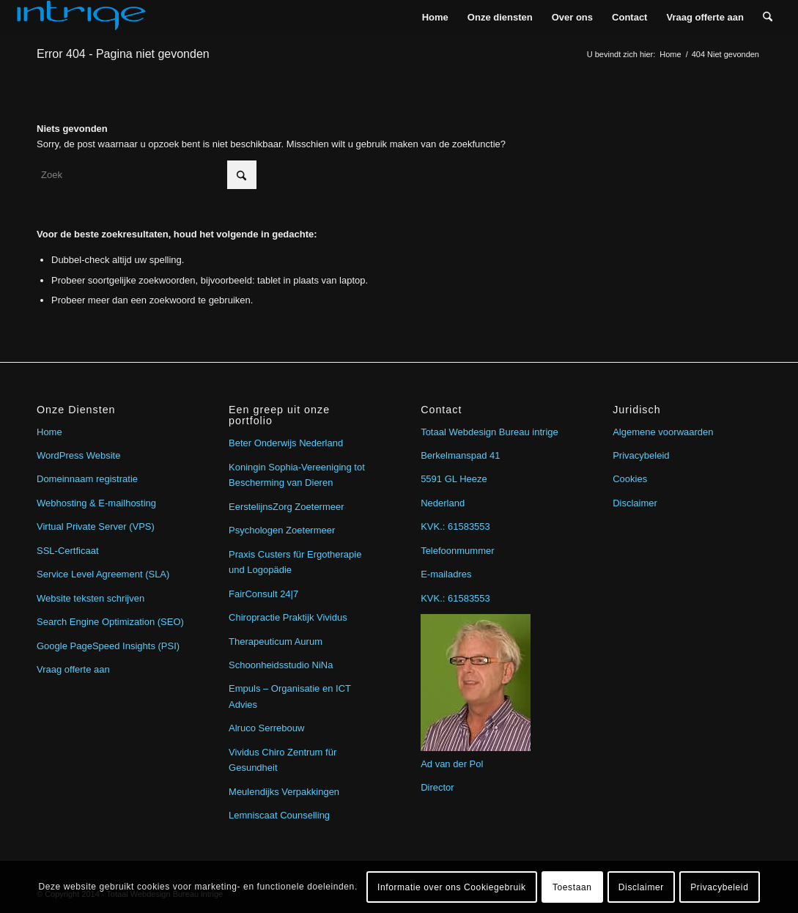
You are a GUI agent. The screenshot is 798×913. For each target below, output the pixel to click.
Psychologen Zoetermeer (282, 530)
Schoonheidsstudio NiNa (281, 664)
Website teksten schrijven (90, 598)
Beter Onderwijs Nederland (286, 442)
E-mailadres (446, 574)
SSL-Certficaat (68, 550)
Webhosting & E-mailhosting (96, 503)
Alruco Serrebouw (266, 727)
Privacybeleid (641, 455)
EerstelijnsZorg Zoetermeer (286, 506)
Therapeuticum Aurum (275, 641)
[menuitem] (435, 17)
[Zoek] (767, 17)
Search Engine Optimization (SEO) (110, 621)
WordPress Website (78, 455)
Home (49, 431)
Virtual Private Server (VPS (94, 526)
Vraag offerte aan (73, 669)
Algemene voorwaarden (663, 431)
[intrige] (81, 17)
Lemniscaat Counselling (279, 815)
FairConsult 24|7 (263, 593)
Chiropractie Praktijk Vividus (288, 617)
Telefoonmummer (457, 550)
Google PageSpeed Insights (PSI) (108, 645)
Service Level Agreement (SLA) (103, 574)
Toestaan (572, 887)
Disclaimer (635, 503)
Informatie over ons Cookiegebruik (451, 887)
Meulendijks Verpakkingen (284, 791)
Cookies (630, 478)
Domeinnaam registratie (87, 478)
